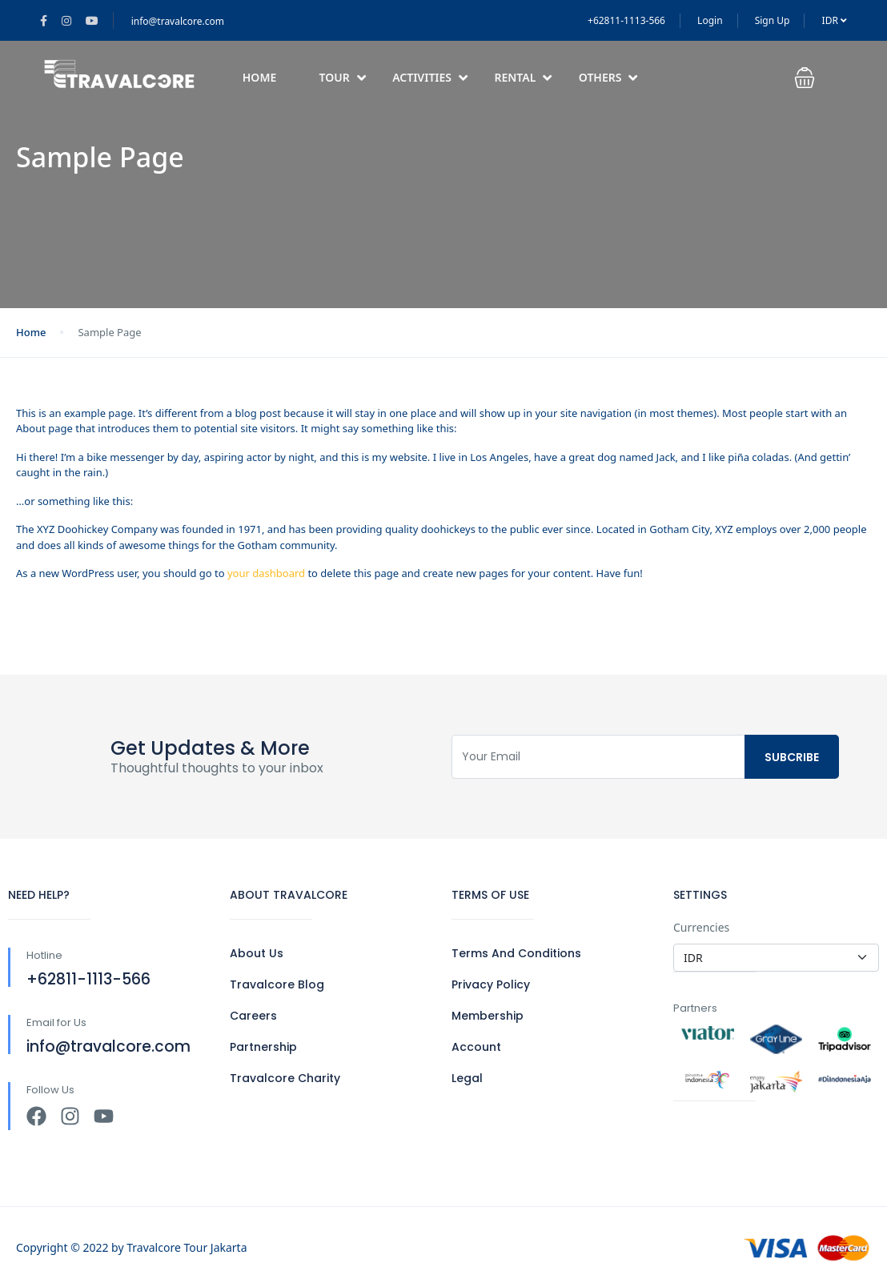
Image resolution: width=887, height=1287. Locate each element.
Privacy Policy (491, 984)
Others (608, 77)
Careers (253, 1016)
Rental (523, 77)
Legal (467, 1078)
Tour (342, 77)
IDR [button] (834, 20)
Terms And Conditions (516, 953)
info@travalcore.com (177, 21)
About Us (256, 953)
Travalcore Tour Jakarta (186, 1247)
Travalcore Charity (285, 1078)
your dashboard (266, 573)
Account (476, 1047)
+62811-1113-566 (626, 20)
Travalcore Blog (277, 984)
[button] (814, 77)
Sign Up (772, 20)
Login (709, 20)
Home (259, 77)
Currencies (701, 927)
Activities (430, 77)
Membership (488, 1016)
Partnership (263, 1047)
